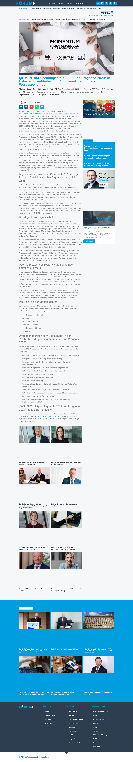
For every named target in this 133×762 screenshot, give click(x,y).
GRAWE (95, 731)
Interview (69, 3)
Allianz (95, 727)
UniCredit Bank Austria (76, 719)
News (27, 19)
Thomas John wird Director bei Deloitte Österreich (97, 693)
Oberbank (72, 727)
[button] (115, 3)
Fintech (100, 8)
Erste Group (73, 712)
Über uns (47, 712)
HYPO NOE (72, 731)
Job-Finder (52, 3)
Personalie (56, 8)
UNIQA (95, 715)
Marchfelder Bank (74, 743)
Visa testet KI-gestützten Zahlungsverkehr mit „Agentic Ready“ (66, 590)
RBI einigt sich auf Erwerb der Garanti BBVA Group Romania (33, 464)
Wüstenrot (96, 747)
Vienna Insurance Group (100, 712)
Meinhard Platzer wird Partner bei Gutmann (31, 590)
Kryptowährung (80, 8)
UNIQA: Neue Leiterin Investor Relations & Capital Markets (66, 464)
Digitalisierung (47, 8)
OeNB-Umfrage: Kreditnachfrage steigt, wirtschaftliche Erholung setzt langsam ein (33, 651)
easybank (72, 739)
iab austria (65, 114)
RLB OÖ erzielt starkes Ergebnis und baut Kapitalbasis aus (97, 157)
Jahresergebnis (36, 8)
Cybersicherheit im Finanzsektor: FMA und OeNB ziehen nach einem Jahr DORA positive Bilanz (98, 651)
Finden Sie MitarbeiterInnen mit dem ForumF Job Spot (97, 228)
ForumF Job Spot (96, 218)
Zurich (95, 739)
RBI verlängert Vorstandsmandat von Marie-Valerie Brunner (32, 548)
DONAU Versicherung (100, 735)
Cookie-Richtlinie (50, 715)
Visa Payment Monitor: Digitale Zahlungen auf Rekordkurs (62, 693)
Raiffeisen (72, 715)
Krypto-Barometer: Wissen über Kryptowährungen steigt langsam (63, 548)
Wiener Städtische (99, 719)
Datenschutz (49, 719)
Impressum (48, 723)
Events (61, 3)
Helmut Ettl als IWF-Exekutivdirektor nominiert (64, 505)
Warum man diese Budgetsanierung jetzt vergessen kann (98, 148)
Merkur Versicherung (99, 743)
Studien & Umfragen (67, 8)
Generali (95, 723)
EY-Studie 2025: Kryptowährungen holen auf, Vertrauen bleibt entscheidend (34, 693)
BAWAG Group (73, 723)
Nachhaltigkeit (91, 8)
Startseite (22, 19)
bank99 (71, 735)
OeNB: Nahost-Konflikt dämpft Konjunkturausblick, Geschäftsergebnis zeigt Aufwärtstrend (33, 506)
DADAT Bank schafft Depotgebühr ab (64, 649)
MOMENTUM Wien (33, 114)
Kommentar (79, 3)
